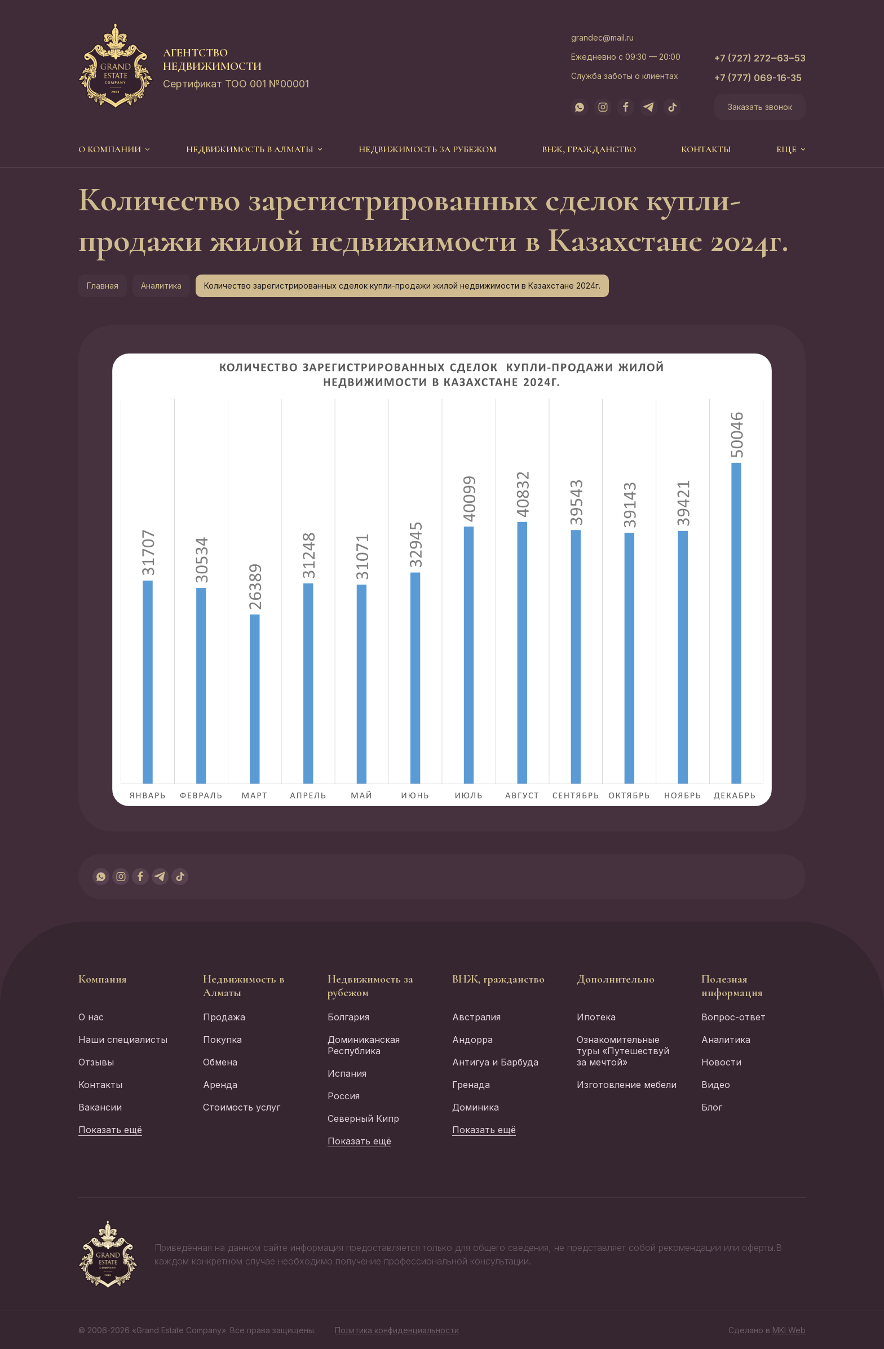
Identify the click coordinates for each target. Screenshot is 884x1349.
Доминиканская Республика (364, 1045)
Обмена (220, 1062)
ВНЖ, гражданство (589, 149)
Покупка (222, 1039)
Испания (347, 1073)
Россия (344, 1096)
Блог (711, 1107)
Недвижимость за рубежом (428, 149)
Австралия (476, 1017)
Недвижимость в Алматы (249, 149)
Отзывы (96, 1062)
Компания (102, 979)
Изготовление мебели (627, 1084)
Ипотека (596, 1017)
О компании (109, 149)
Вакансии (100, 1107)
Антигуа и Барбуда (495, 1062)
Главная (102, 285)
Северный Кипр (363, 1118)
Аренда (220, 1084)
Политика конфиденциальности (397, 1330)
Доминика (475, 1107)
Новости (721, 1062)
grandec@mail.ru (602, 37)
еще (786, 149)
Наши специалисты (122, 1039)
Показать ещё (110, 1129)
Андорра (472, 1039)
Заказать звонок (760, 107)
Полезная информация (732, 985)
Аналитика (161, 285)
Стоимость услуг (241, 1107)
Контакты (706, 149)
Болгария (348, 1017)
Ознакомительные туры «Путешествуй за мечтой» (623, 1051)
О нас (91, 1017)
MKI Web (789, 1330)
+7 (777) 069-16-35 (758, 77)
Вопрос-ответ (733, 1017)
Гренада (471, 1084)
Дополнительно (616, 979)
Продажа (224, 1017)
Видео (715, 1084)
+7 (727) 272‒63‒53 (760, 58)
